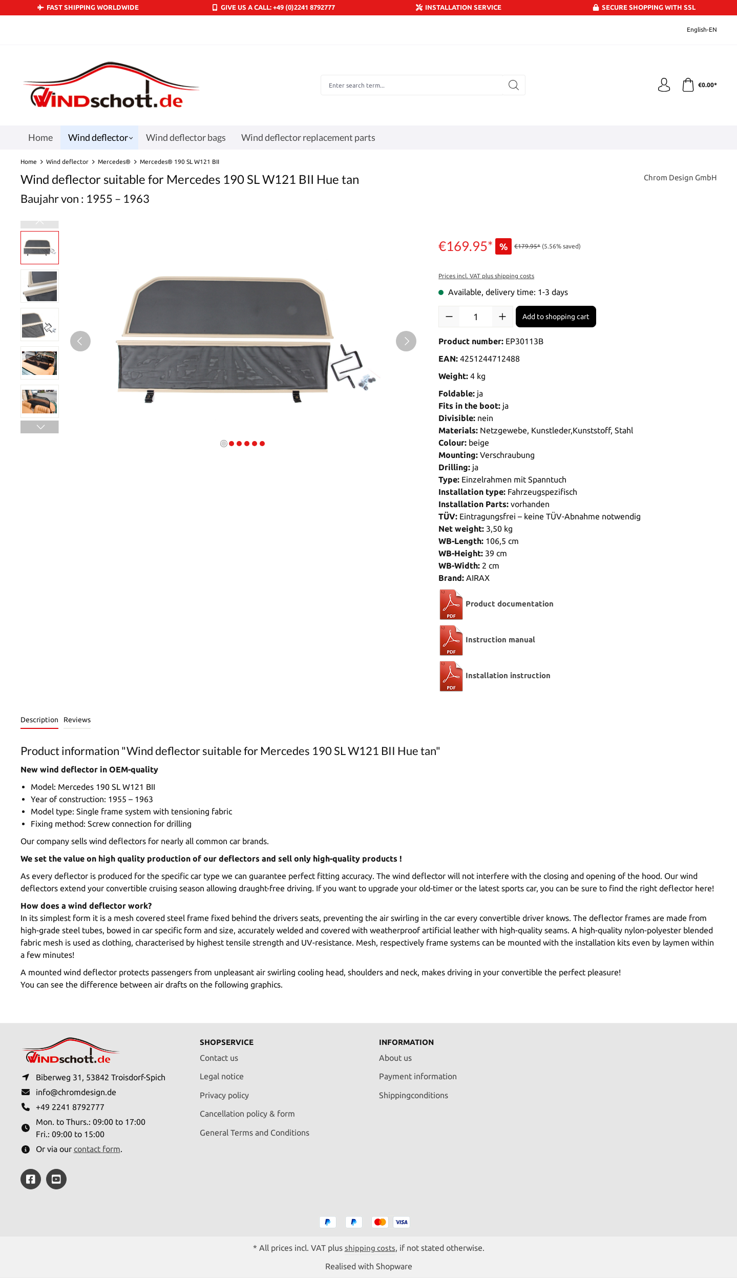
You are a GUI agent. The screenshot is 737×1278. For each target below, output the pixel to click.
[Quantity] (476, 316)
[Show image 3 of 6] (239, 443)
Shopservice (228, 1039)
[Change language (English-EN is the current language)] (695, 29)
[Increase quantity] (502, 316)
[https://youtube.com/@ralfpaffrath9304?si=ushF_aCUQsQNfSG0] (56, 1179)
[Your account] (662, 85)
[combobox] (411, 85)
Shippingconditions (413, 1091)
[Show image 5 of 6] (254, 443)
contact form (97, 1148)
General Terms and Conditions (254, 1129)
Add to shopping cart (555, 316)
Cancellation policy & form (247, 1110)
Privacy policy (224, 1091)
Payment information (418, 1073)
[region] (219, 341)
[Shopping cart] (698, 85)
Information (408, 1039)
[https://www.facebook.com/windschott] (30, 1179)
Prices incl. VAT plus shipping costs (486, 276)
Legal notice (222, 1073)
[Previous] (80, 341)
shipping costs (369, 1247)
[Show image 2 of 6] (231, 443)
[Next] (406, 341)
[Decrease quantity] (449, 316)
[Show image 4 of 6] (246, 443)
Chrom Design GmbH (678, 178)
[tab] (39, 720)
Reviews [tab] (77, 720)
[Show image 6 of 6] (262, 443)
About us (395, 1054)
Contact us (219, 1054)
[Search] (512, 85)
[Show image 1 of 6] (223, 443)
